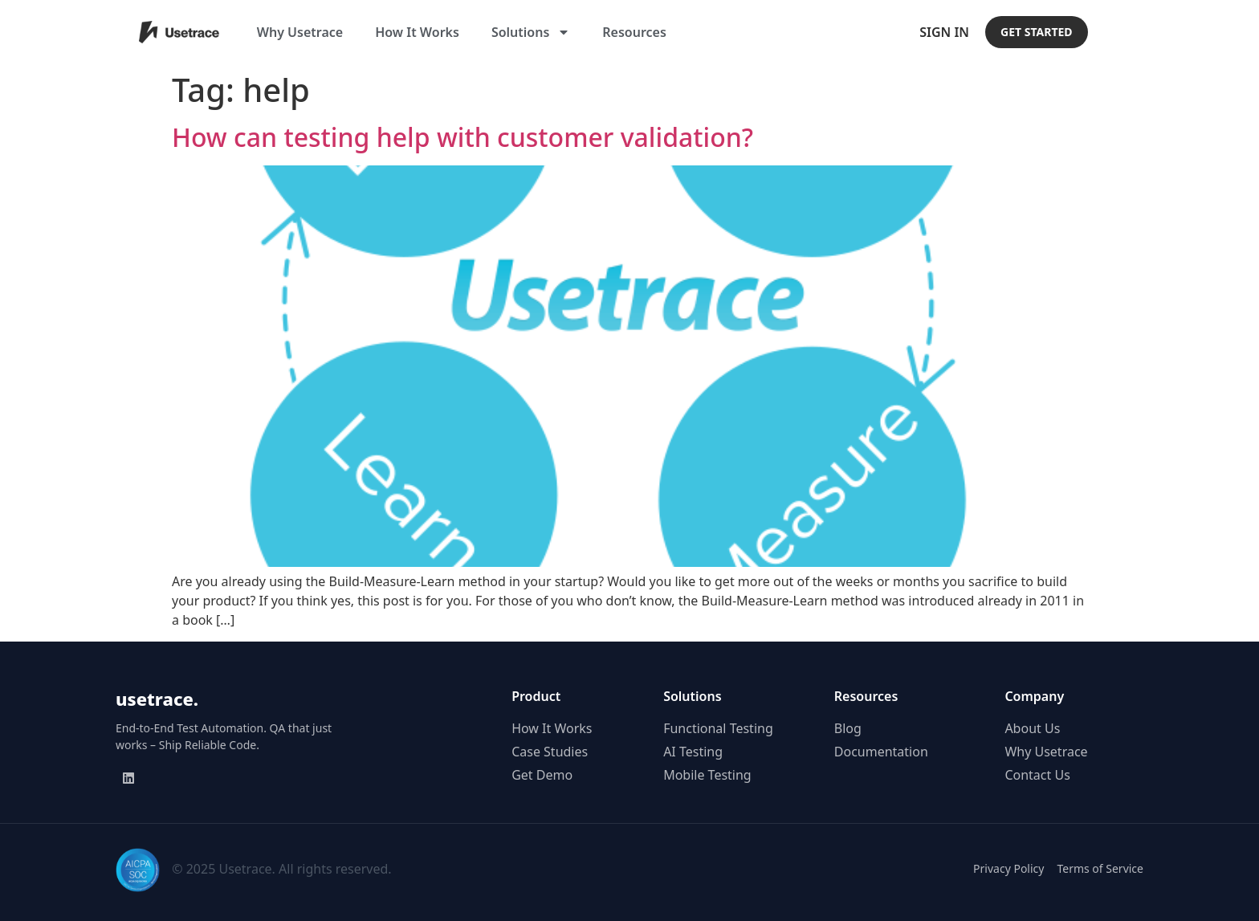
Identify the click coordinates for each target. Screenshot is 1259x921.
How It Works (417, 32)
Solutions (530, 32)
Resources (634, 32)
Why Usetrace (300, 32)
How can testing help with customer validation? (462, 137)
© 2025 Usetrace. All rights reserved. (281, 869)
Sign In (944, 32)
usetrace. (157, 699)
